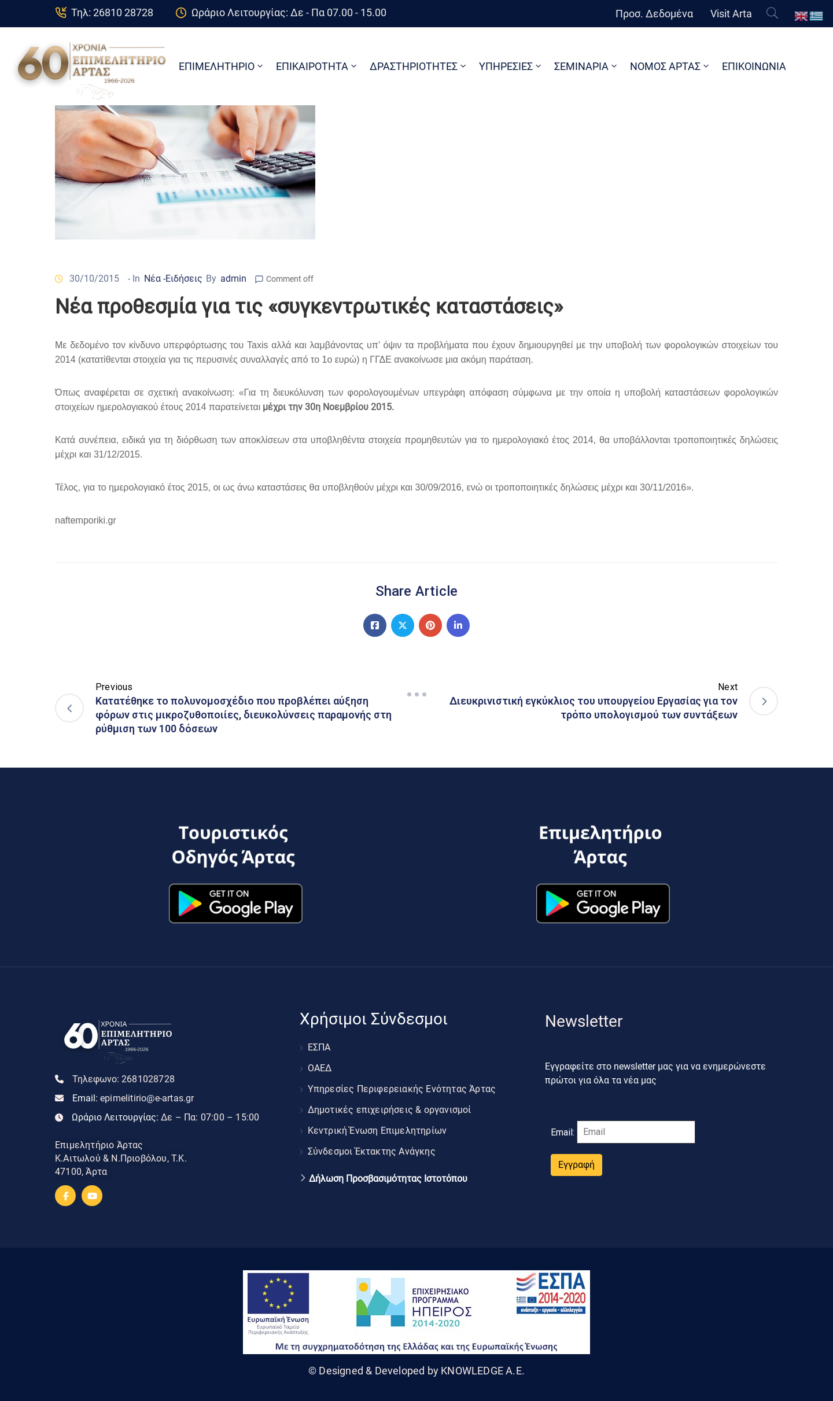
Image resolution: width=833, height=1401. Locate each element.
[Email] (636, 1132)
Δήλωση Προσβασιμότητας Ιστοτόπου (388, 1179)
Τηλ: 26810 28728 (112, 12)
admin (233, 278)
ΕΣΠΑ (319, 1047)
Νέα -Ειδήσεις (173, 278)
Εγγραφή (576, 1164)
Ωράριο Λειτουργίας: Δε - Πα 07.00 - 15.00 (288, 12)
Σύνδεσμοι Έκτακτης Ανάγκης (372, 1151)
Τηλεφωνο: (123, 1079)
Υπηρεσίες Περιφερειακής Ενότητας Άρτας (402, 1088)
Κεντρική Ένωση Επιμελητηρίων (377, 1130)
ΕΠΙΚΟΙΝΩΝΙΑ (754, 66)
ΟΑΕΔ (320, 1068)
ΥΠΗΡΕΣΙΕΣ (511, 66)
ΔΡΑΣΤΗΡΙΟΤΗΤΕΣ (419, 66)
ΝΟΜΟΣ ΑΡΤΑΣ (670, 66)
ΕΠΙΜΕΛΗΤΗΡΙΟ (222, 66)
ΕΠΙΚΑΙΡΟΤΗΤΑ (317, 66)
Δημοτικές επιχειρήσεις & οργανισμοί (389, 1109)
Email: (133, 1098)
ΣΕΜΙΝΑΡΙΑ (586, 66)
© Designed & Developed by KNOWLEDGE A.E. (416, 1371)
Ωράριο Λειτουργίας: (165, 1117)
